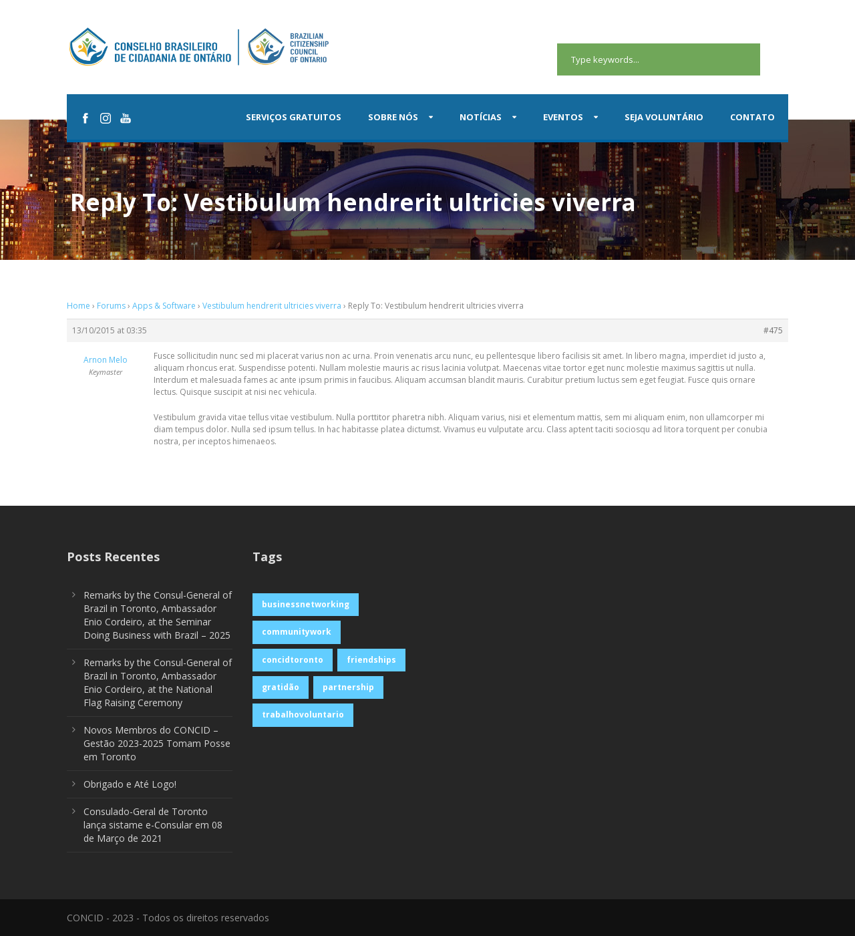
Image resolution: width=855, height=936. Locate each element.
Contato (752, 117)
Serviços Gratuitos (293, 117)
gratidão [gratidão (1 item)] (280, 687)
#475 (773, 330)
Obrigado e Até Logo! (129, 784)
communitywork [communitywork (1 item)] (296, 631)
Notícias (481, 117)
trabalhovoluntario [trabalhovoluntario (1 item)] (303, 714)
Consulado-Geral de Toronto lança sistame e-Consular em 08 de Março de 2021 (152, 824)
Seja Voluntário (664, 117)
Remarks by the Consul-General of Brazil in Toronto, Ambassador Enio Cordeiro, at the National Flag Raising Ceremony (157, 682)
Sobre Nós (393, 117)
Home (78, 305)
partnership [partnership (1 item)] (348, 687)
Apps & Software (164, 305)
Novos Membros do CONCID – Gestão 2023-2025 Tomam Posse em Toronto (156, 743)
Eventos (563, 117)
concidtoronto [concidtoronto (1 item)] (292, 659)
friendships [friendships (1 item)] (371, 659)
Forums (111, 305)
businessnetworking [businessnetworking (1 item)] (305, 604)
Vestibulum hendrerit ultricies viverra (271, 305)
